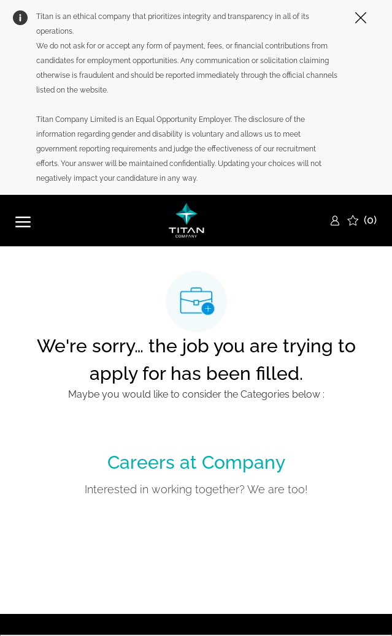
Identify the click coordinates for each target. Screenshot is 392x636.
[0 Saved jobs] (362, 220)
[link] (335, 220)
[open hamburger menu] (23, 220)
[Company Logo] (186, 220)
